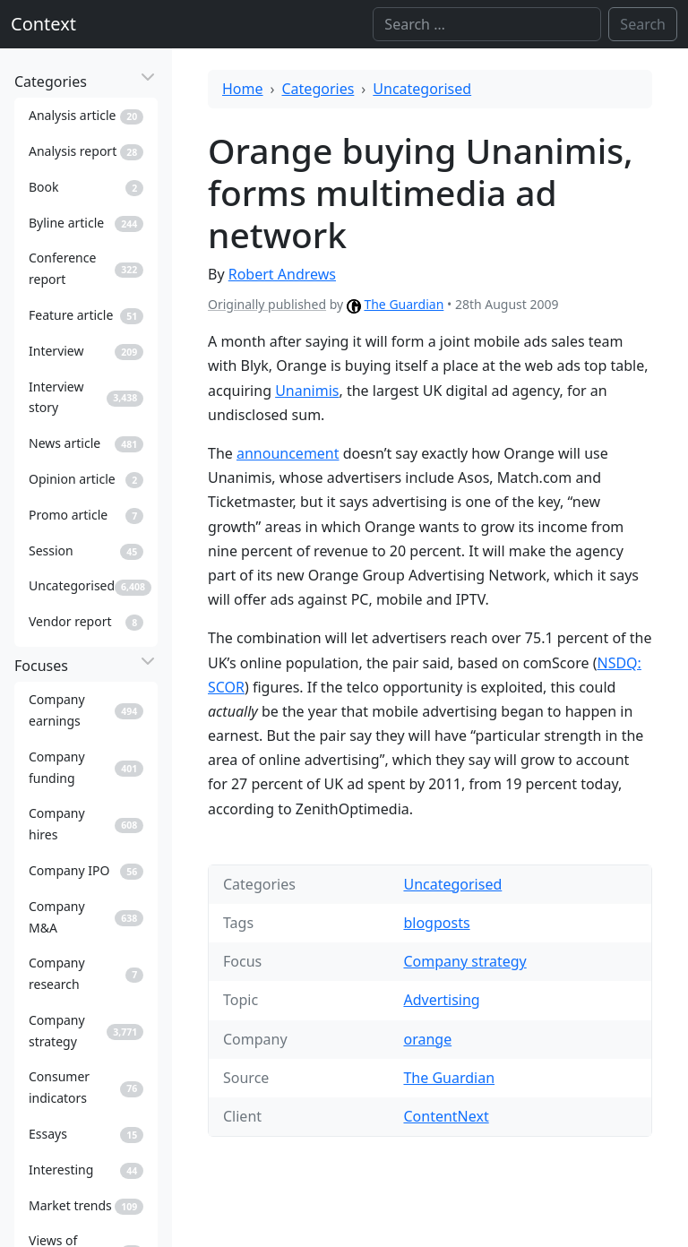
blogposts (436, 923)
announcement (288, 453)
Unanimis (307, 390)
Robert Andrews (282, 274)
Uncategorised (422, 89)
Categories (318, 89)
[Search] (487, 24)
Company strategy (464, 961)
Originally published (267, 304)
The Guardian (403, 304)
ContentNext (445, 1116)
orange (427, 1039)
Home (242, 89)
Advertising (441, 1000)
